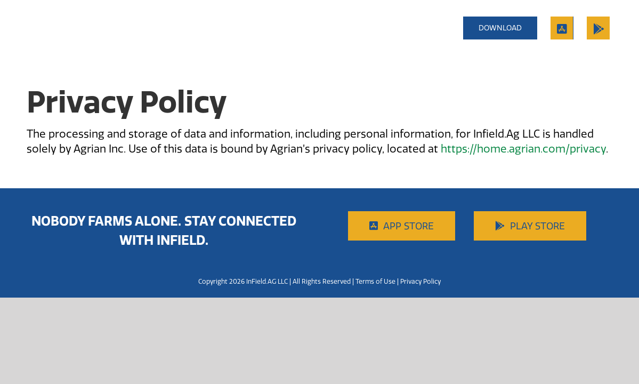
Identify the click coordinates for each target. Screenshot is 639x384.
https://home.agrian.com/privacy (523, 148)
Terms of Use (375, 281)
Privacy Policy (420, 281)
